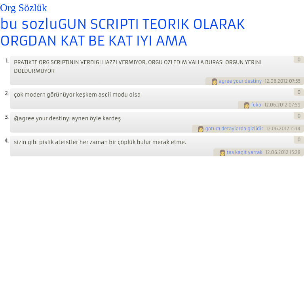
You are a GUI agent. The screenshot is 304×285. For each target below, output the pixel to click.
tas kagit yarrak (244, 152)
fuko (256, 105)
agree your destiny (240, 81)
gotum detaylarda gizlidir (234, 128)
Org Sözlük (23, 7)
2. (6, 93)
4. (6, 140)
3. (6, 117)
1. (7, 60)
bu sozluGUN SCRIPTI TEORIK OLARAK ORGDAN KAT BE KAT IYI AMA (122, 32)
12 (267, 81)
